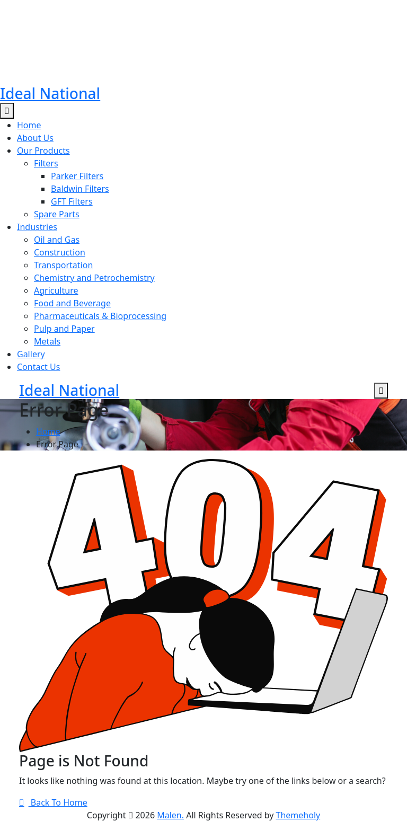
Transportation (63, 265)
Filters (46, 163)
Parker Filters (77, 176)
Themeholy (298, 815)
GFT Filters (72, 201)
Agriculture (56, 290)
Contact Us (38, 367)
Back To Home (53, 802)
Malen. (170, 815)
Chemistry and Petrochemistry (94, 278)
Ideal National (50, 93)
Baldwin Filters (80, 189)
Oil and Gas (56, 239)
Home (29, 125)
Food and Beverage (72, 303)
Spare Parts (56, 214)
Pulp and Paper (64, 328)
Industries (37, 227)
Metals (47, 341)
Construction (59, 252)
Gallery (31, 354)
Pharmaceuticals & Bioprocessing (100, 316)
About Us (35, 138)
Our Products (43, 150)
